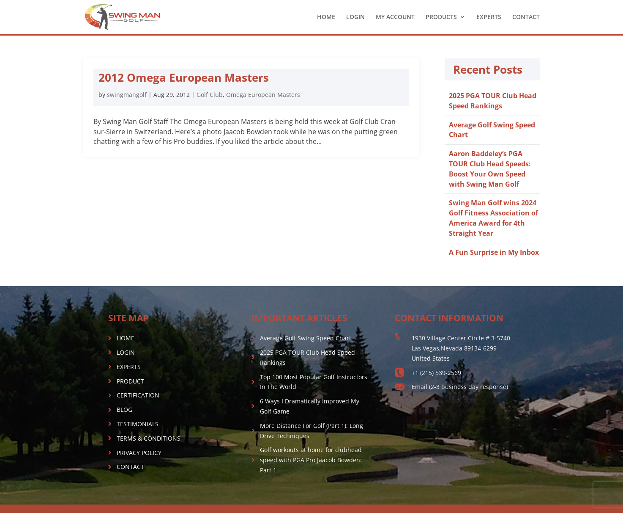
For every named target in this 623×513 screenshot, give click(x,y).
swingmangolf (127, 95)
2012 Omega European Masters (183, 77)
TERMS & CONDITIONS (148, 438)
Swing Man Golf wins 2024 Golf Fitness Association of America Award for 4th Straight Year (493, 217)
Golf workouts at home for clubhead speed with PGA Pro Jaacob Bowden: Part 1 (311, 460)
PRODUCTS (441, 17)
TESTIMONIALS (137, 424)
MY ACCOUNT (395, 17)
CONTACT (526, 17)
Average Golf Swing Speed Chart (305, 338)
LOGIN (355, 17)
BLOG (124, 409)
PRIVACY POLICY (139, 453)
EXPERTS (488, 17)
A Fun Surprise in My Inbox (494, 252)
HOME (326, 17)
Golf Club (210, 95)
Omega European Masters (263, 95)
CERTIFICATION (138, 395)
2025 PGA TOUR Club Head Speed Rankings (492, 100)
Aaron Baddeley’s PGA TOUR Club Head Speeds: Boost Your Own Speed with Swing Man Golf (490, 168)
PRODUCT (130, 381)
